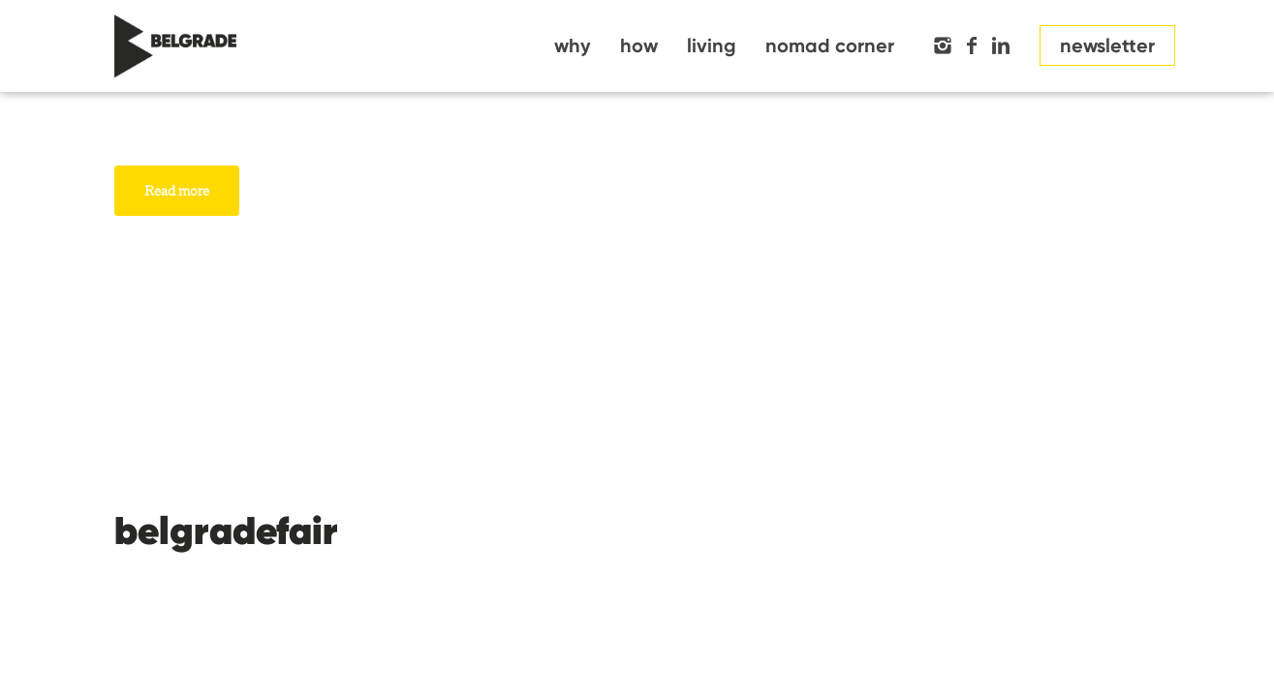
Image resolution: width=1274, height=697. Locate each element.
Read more (176, 190)
